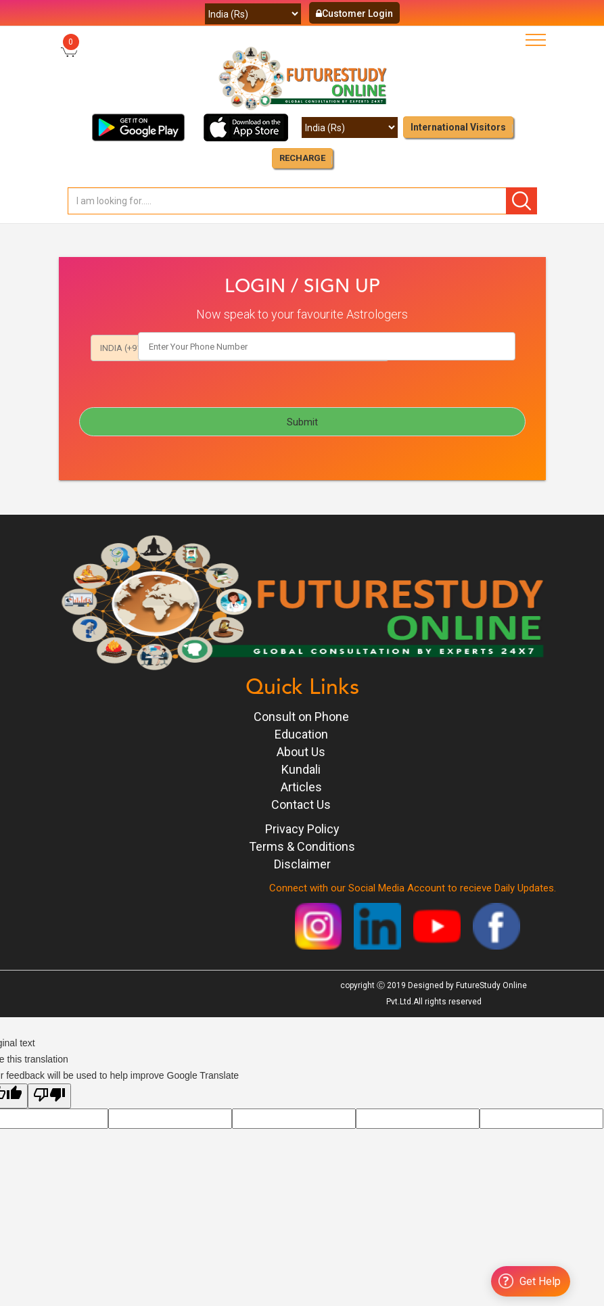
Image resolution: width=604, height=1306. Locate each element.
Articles (301, 788)
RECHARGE (302, 158)
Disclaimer (302, 865)
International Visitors (458, 127)
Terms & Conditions (302, 848)
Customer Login (354, 13)
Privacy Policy (302, 830)
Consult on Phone (301, 718)
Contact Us (301, 806)
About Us (301, 753)
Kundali (301, 771)
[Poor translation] (49, 1097)
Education (301, 735)
